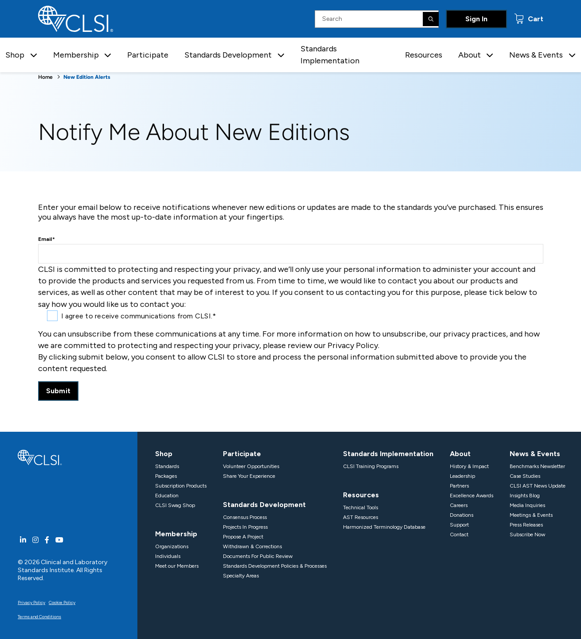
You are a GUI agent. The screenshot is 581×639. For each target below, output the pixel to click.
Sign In (476, 19)
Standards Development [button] (228, 55)
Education (167, 495)
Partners (459, 486)
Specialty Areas (241, 576)
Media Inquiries (527, 505)
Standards (167, 466)
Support (459, 525)
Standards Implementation (329, 55)
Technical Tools (360, 507)
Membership (176, 534)
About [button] (469, 55)
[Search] (431, 19)
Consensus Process (245, 517)
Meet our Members (177, 566)
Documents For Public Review (257, 556)
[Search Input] (377, 19)
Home (45, 77)
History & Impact (469, 466)
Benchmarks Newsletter (537, 466)
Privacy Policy (31, 602)
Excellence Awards (471, 495)
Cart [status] (534, 19)
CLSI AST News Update (537, 486)
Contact (459, 534)
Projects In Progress (245, 527)
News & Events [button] (536, 55)
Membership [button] (76, 55)
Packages (166, 476)
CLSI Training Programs (370, 466)
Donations (461, 515)
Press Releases (526, 525)
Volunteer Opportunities (251, 466)
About (460, 453)
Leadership (462, 476)
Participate (147, 55)
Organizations (171, 546)
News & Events (535, 453)
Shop (163, 453)
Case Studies (525, 476)
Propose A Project (243, 537)
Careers (459, 505)
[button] (33, 55)
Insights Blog (525, 495)
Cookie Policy (62, 602)
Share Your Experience (249, 476)
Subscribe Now (527, 534)
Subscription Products (181, 486)
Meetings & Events (531, 515)
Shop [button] (14, 55)
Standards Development (264, 504)
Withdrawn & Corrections (252, 546)
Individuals (167, 556)
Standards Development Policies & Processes (275, 566)
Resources (423, 55)
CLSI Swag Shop (175, 505)
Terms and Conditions (39, 617)
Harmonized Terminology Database (384, 527)
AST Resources (360, 517)
